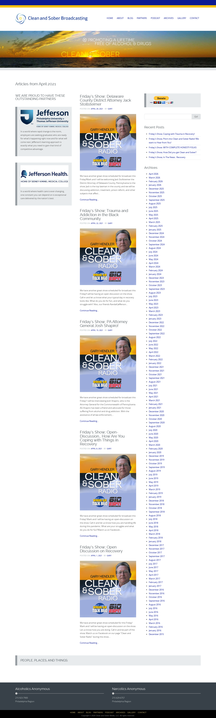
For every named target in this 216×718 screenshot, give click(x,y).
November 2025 (156, 192)
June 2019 (153, 478)
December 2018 (156, 500)
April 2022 (153, 352)
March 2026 (154, 177)
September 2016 (157, 600)
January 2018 (155, 541)
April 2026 (153, 173)
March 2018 (154, 533)
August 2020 (155, 426)
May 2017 (153, 571)
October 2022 (155, 329)
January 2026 (155, 184)
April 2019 (153, 485)
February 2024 (156, 270)
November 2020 (156, 415)
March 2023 (154, 311)
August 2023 (155, 292)
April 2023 (153, 307)
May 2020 (153, 437)
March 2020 (154, 444)
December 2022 (156, 322)
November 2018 (156, 504)
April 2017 (153, 574)
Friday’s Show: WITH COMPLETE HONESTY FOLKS (172, 147)
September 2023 (157, 288)
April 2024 (153, 263)
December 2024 (156, 233)
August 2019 (155, 470)
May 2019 (153, 482)
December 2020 (156, 411)
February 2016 (156, 626)
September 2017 (157, 556)
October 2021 (155, 374)
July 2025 (153, 207)
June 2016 (153, 612)
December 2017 (156, 545)
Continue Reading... (89, 199)
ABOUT (120, 18)
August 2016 (155, 604)
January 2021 (155, 407)
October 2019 (155, 463)
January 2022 (155, 363)
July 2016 (153, 608)
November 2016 (156, 593)
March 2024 (154, 266)
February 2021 (156, 404)
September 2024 (157, 244)
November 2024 (156, 236)
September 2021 (157, 378)
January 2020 (155, 452)
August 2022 (155, 337)
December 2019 (156, 455)
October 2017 (155, 552)
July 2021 (153, 385)
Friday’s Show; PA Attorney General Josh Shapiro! (103, 323)
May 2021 (153, 392)
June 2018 (153, 522)
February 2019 (156, 493)
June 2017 (153, 567)
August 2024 (155, 248)
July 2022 (153, 341)
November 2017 (156, 548)
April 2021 (153, 396)
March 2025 (154, 222)
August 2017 (155, 560)
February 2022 (156, 359)
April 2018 (153, 530)
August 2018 (155, 515)
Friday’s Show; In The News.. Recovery (167, 157)
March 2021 (154, 400)
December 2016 (156, 589)
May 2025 (153, 214)
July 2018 (153, 519)
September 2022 (157, 333)
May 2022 (153, 348)
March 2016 (154, 623)
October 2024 (155, 240)
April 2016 (153, 619)
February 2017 (156, 582)
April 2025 (153, 218)
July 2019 (153, 474)
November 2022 (156, 326)
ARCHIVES (169, 18)
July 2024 (153, 251)
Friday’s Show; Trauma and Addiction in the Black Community (104, 214)
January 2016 (155, 630)
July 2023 (153, 296)
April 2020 (153, 441)
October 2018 (155, 507)
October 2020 (155, 418)
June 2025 (153, 211)
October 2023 (155, 285)
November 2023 (156, 281)
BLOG (130, 18)
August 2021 (155, 381)
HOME (110, 18)
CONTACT (194, 18)
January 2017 (155, 585)
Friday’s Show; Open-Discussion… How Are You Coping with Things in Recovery (102, 438)
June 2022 (153, 344)
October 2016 (155, 597)
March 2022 (154, 355)
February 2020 (156, 448)
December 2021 (156, 366)
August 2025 (155, 203)
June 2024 (153, 255)
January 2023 (155, 318)
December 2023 (156, 277)
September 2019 (157, 467)
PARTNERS (142, 18)
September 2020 (157, 422)
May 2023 (153, 303)
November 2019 (156, 459)
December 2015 (156, 634)
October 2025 (155, 196)
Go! (196, 116)
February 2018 (156, 537)
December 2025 (156, 188)
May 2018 (153, 526)
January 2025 (155, 229)
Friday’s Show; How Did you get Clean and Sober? (172, 152)
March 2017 (154, 578)
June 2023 (153, 300)
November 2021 (156, 370)
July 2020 (153, 430)
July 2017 (153, 563)
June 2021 (153, 389)
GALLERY (181, 18)
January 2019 (155, 496)
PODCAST (155, 18)
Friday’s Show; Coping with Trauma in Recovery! (172, 133)
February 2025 (156, 225)
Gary (110, 108)
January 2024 (155, 274)
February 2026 (156, 181)
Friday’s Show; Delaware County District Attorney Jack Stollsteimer (105, 100)
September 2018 (157, 511)
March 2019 (154, 489)
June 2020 (153, 433)
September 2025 (157, 199)
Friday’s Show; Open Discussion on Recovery (101, 549)
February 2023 (156, 314)
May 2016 (153, 615)
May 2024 (153, 259)
